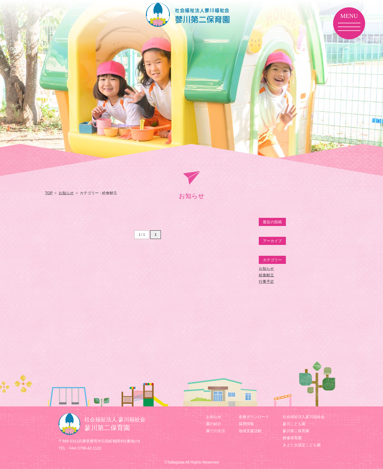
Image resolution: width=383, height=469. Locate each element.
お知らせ (66, 193)
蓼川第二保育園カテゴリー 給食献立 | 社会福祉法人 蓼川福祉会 (191, 15)
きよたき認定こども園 (302, 445)
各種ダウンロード (254, 417)
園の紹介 (213, 424)
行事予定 (266, 281)
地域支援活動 (250, 431)
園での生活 (215, 431)
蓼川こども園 (294, 424)
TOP (49, 193)
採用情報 (246, 424)
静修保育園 (292, 438)
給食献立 (266, 275)
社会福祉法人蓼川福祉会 (303, 417)
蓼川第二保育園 (296, 431)
